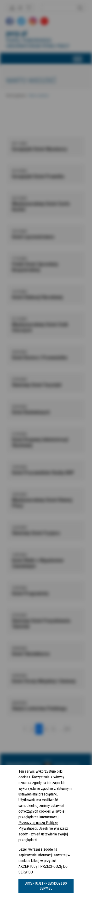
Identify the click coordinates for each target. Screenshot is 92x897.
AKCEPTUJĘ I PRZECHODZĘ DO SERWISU (46, 886)
